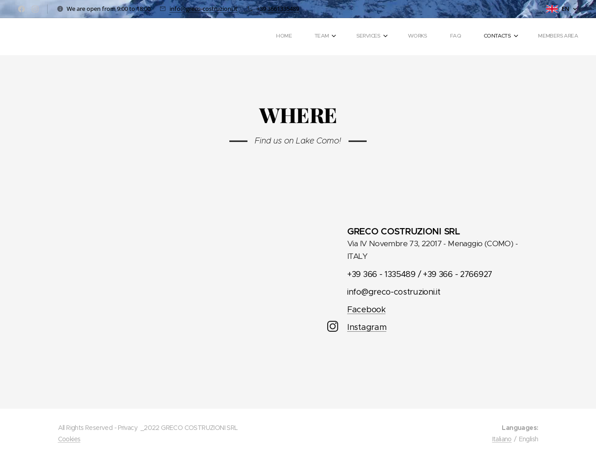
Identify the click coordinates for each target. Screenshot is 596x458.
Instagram (366, 327)
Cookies (69, 439)
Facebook (366, 310)
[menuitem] (433, 36)
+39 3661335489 (278, 9)
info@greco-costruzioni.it (203, 9)
